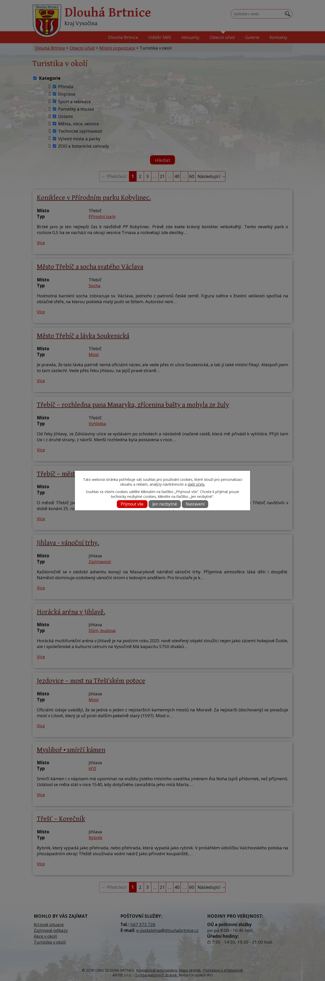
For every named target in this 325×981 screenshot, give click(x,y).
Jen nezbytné (164, 504)
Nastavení (195, 504)
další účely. (196, 484)
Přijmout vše (132, 504)
